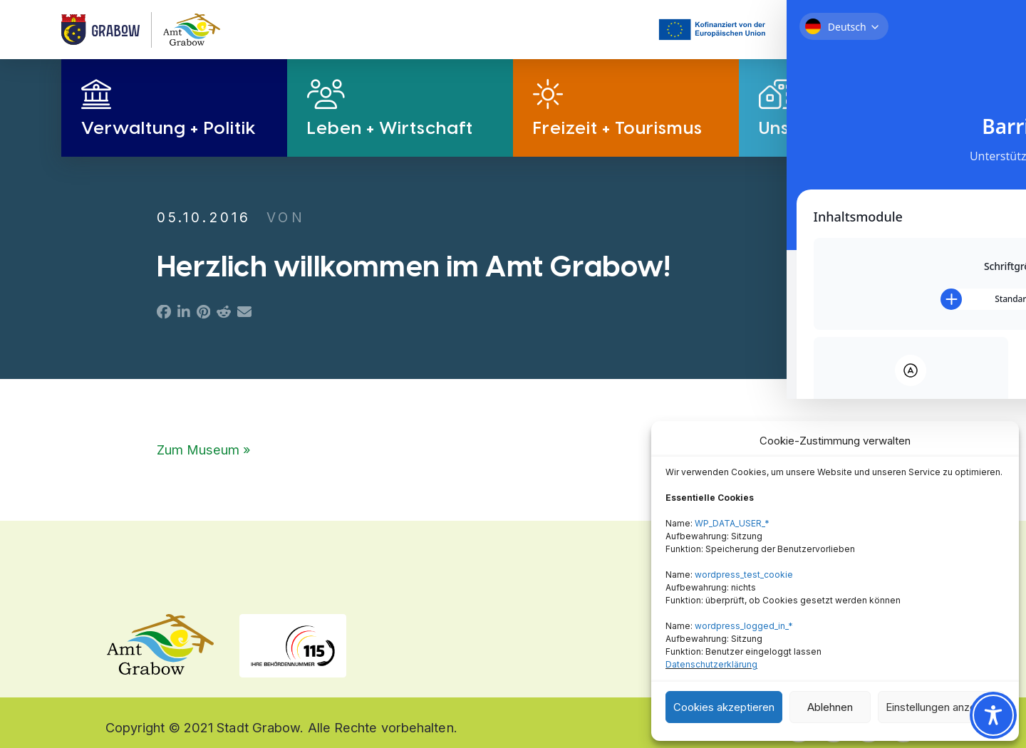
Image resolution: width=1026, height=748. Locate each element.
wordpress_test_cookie (744, 574)
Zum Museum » (204, 449)
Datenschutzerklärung (711, 664)
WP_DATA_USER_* (732, 523)
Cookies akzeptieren (723, 707)
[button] (844, 29)
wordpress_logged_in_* (744, 625)
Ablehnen (830, 707)
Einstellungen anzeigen (941, 707)
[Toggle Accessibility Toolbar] (993, 715)
